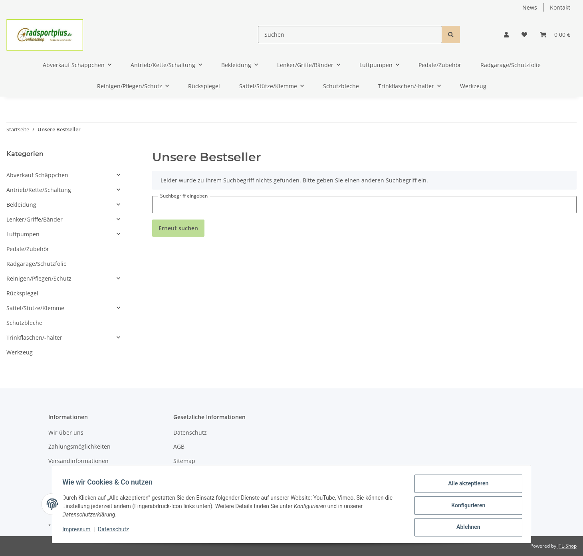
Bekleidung (21, 204)
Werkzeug (19, 352)
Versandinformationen (78, 461)
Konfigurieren (465, 507)
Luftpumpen (23, 234)
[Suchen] (350, 34)
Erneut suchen (178, 228)
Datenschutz (190, 432)
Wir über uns (65, 432)
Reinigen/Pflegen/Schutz (38, 278)
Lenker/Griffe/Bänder (34, 219)
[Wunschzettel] (524, 34)
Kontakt (560, 7)
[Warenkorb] (555, 34)
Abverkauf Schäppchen (37, 175)
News (529, 7)
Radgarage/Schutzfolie (36, 263)
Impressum (79, 531)
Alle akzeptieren (465, 486)
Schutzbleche (24, 322)
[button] (506, 34)
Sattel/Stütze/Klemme (35, 308)
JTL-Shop (567, 545)
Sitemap (184, 461)
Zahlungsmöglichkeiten (79, 446)
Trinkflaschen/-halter (34, 337)
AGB (178, 446)
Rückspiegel (22, 293)
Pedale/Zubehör (27, 249)
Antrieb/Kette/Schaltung (38, 190)
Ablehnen (465, 527)
